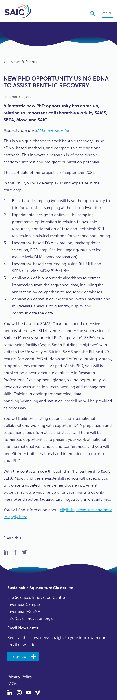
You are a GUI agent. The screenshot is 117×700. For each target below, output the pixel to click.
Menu (107, 13)
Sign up (19, 656)
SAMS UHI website (51, 130)
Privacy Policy (19, 677)
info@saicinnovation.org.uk (31, 618)
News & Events (20, 62)
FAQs (12, 684)
